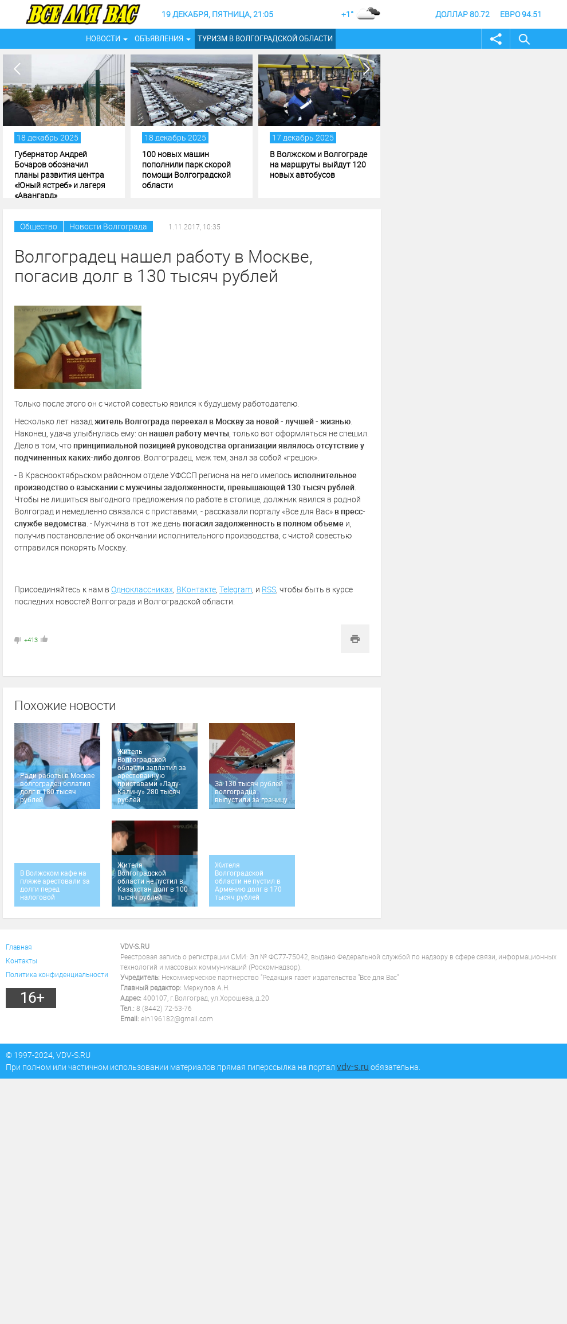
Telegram (235, 589)
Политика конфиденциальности (57, 974)
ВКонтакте (196, 589)
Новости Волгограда (108, 226)
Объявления (159, 38)
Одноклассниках (142, 589)
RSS (269, 589)
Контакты (21, 960)
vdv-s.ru (353, 1066)
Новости (103, 38)
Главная (19, 946)
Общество (38, 226)
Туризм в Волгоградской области (265, 38)
